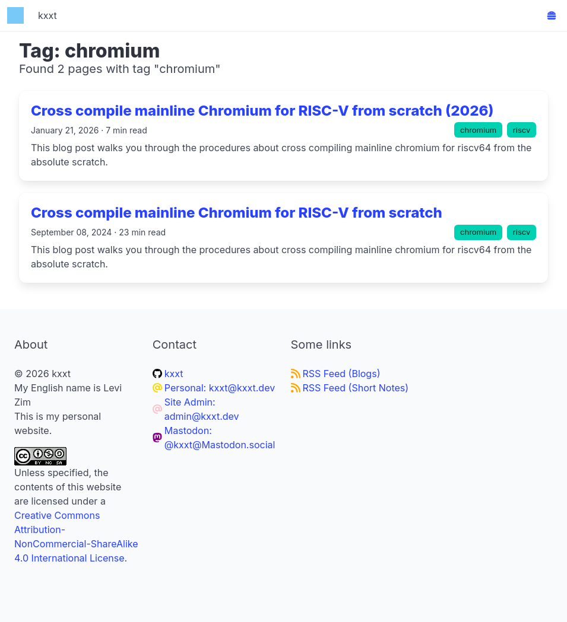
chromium (478, 130)
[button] (551, 15)
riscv (522, 130)
